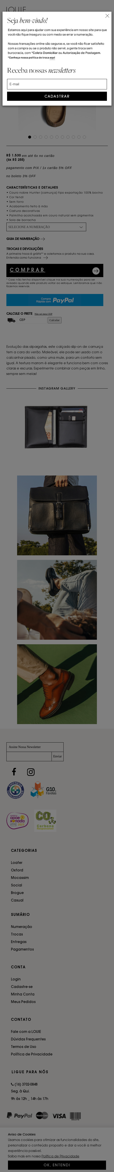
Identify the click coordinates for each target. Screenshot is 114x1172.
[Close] (107, 15)
